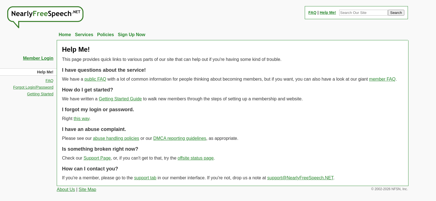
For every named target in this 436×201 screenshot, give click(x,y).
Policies (105, 34)
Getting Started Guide (120, 98)
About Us (66, 189)
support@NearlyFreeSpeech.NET (300, 177)
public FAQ (95, 79)
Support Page (97, 158)
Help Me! (328, 12)
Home (65, 34)
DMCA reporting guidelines (179, 138)
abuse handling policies (116, 138)
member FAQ (382, 79)
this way (82, 118)
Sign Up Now (131, 34)
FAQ (312, 12)
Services (84, 34)
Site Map (87, 189)
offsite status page (196, 158)
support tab (145, 177)
